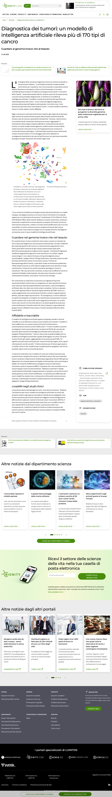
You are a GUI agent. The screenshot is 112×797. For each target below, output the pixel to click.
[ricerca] (59, 6)
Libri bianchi (55, 725)
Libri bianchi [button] (32, 14)
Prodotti (54, 721)
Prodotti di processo (58, 702)
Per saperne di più (57, 592)
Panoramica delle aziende (35, 706)
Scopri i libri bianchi (8, 718)
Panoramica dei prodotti (60, 706)
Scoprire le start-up (33, 699)
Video (28, 718)
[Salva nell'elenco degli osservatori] (99, 14)
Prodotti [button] (22, 14)
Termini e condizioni (19, 785)
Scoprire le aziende (33, 696)
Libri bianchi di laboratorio (10, 721)
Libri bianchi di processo (10, 725)
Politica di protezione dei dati (41, 785)
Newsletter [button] (68, 14)
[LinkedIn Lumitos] (109, 785)
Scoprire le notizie (7, 696)
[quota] (103, 14)
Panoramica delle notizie (10, 699)
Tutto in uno (55, 728)
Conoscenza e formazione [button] (50, 14)
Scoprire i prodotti (57, 696)
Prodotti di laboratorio (59, 699)
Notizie (53, 718)
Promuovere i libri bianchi (10, 728)
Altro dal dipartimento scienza (56, 541)
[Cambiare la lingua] (107, 14)
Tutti (26, 6)
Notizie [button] (6, 14)
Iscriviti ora (93, 709)
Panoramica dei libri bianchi (11, 732)
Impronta (4, 785)
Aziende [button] (13, 14)
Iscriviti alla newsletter (92, 576)
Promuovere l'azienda (34, 702)
